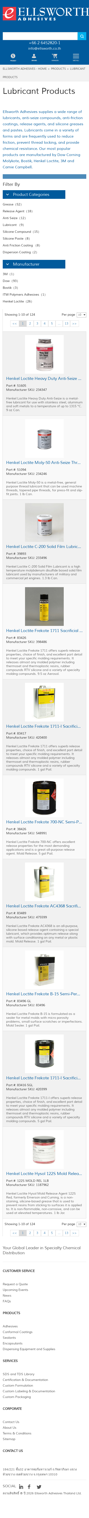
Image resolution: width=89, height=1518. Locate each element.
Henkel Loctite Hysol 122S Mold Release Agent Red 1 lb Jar (44, 1173)
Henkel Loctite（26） (18, 301)
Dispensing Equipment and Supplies (29, 1349)
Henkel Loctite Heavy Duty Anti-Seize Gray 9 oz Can (44, 378)
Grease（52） (13, 204)
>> (74, 323)
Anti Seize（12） (15, 218)
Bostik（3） (11, 288)
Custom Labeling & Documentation (29, 1391)
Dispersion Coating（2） (21, 252)
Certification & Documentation (25, 1380)
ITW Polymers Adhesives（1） (25, 295)
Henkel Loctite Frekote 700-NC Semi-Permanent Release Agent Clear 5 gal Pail (44, 821)
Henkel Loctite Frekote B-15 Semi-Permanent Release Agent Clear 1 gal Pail (44, 993)
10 (79, 315)
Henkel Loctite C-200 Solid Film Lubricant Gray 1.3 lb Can (44, 546)
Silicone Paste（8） (17, 239)
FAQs (7, 1301)
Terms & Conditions (17, 1433)
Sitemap (9, 1439)
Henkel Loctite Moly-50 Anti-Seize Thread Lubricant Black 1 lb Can (44, 462)
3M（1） (9, 274)
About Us (9, 1428)
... (59, 323)
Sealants (9, 1338)
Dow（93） (11, 281)
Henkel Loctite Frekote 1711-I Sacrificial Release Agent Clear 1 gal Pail (44, 726)
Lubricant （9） (14, 225)
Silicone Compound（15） (22, 232)
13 (66, 323)
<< (14, 323)
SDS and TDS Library (18, 1374)
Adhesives (10, 1326)
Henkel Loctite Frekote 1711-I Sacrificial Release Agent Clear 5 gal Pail (44, 1077)
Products (58, 69)
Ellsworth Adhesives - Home (25, 69)
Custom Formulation (18, 1385)
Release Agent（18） (18, 211)
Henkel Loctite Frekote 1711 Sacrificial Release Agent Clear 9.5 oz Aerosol (44, 630)
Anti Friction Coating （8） (22, 245)
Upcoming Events (15, 1290)
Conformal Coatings (18, 1332)
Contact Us (11, 1422)
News (7, 1296)
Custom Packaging (17, 1397)
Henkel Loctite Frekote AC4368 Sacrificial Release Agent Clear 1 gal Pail (44, 906)
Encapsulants (13, 1343)
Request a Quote (15, 1284)
